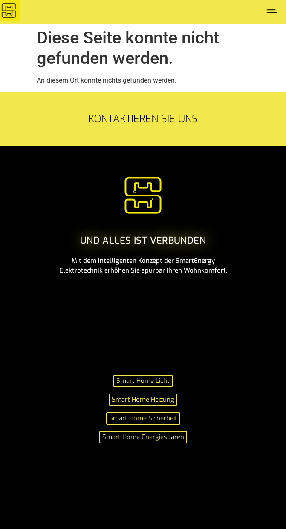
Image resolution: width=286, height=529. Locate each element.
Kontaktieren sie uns (143, 119)
